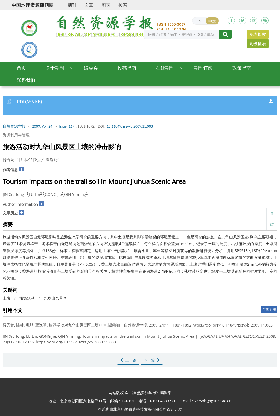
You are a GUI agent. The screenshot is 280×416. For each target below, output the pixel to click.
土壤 (6, 298)
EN (199, 21)
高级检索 (257, 43)
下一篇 (152, 360)
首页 (21, 68)
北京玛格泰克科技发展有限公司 (140, 409)
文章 (88, 5)
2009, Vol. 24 (42, 126)
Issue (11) (66, 126)
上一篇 (128, 360)
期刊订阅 (203, 68)
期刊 (72, 5)
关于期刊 (55, 68)
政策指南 (241, 68)
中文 (212, 21)
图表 (105, 5)
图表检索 (257, 34)
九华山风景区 (55, 298)
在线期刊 (165, 68)
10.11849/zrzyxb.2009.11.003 (130, 126)
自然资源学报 (14, 126)
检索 (122, 5)
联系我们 (26, 80)
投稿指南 (127, 68)
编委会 (91, 68)
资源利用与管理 (16, 134)
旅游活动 (27, 298)
